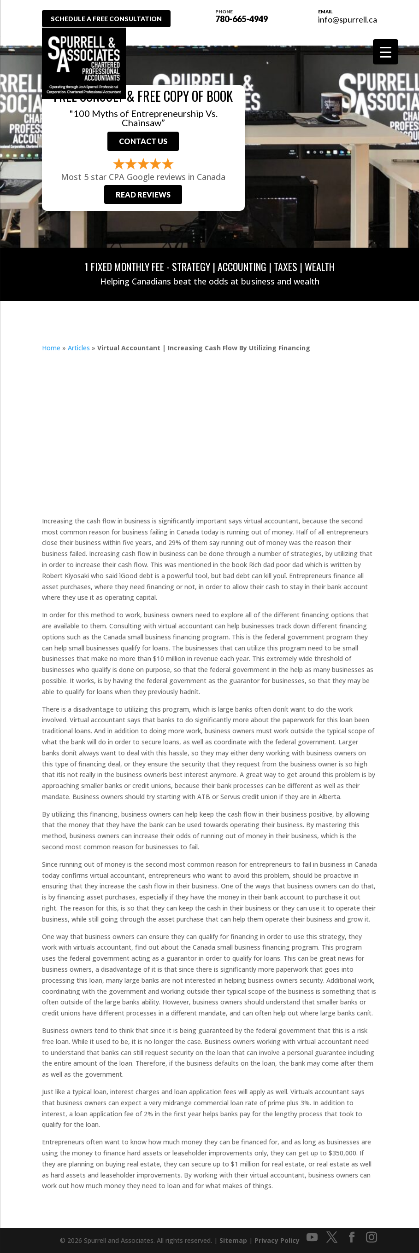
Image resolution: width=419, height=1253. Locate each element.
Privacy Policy (277, 1240)
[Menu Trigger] (385, 51)
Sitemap (233, 1240)
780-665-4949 (243, 15)
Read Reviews (143, 194)
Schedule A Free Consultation (108, 19)
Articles (79, 347)
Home (51, 347)
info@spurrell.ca (347, 19)
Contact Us (143, 141)
